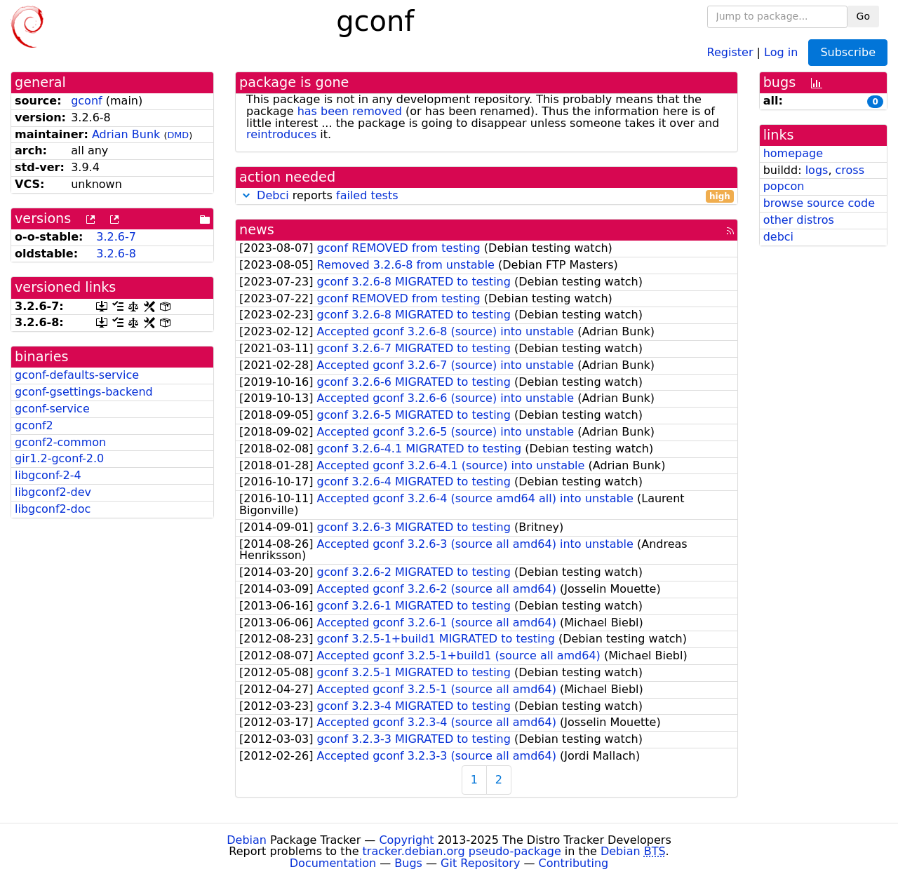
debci (778, 236)
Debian (247, 840)
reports (486, 196)
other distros (798, 220)
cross (850, 170)
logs (817, 170)
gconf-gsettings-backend (84, 391)
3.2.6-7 (116, 236)
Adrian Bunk (126, 134)
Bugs (408, 863)
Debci (273, 195)
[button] (246, 195)
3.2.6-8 (116, 253)
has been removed (349, 111)
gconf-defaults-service (77, 375)
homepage (793, 153)
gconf (86, 100)
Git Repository (480, 863)
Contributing (574, 863)
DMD (178, 135)
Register (730, 51)
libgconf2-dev (53, 492)
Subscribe (848, 52)
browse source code (819, 203)
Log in (781, 51)
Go (863, 16)
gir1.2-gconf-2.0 (59, 458)
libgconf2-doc (53, 509)
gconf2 (34, 425)
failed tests (367, 195)
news (256, 230)
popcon (784, 186)
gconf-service (52, 408)
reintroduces (281, 134)
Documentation (333, 863)
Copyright (406, 840)
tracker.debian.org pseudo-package (462, 851)
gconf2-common (60, 442)
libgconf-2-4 (48, 475)
